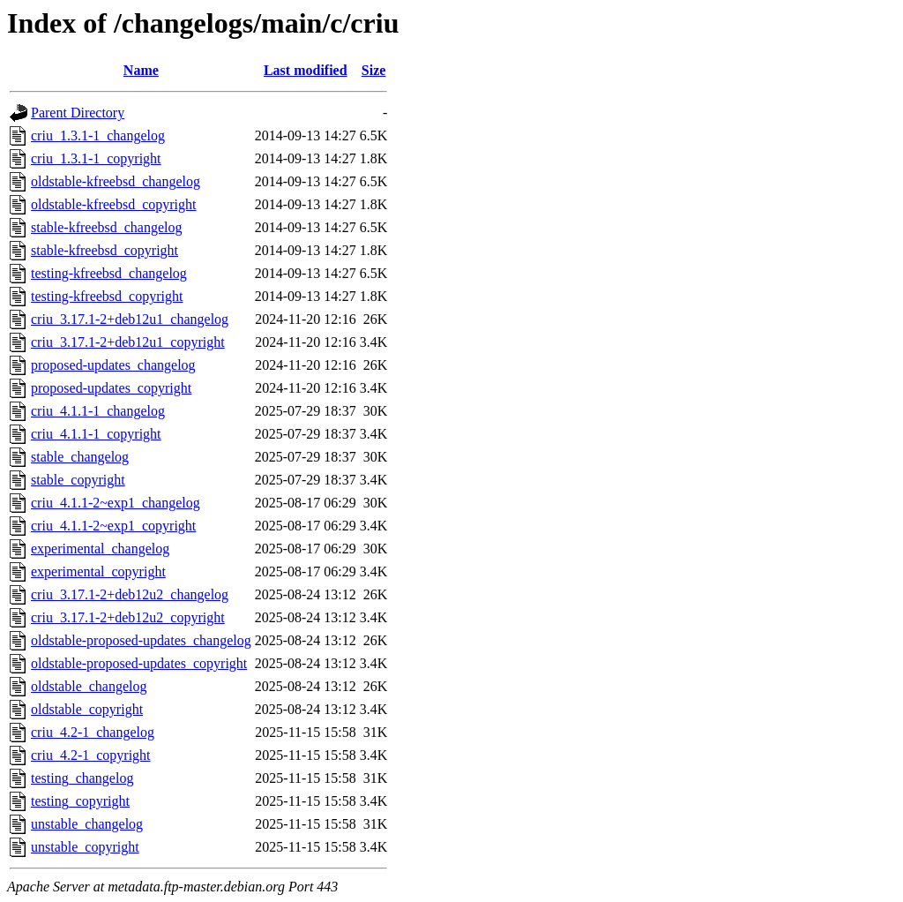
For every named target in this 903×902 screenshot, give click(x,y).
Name (141, 70)
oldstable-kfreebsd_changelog (115, 181)
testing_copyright (80, 800)
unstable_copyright (85, 846)
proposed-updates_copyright (111, 387)
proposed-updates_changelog (113, 364)
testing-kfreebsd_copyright (107, 296)
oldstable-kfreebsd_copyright (114, 204)
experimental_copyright (98, 571)
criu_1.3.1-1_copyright (96, 158)
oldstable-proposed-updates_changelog (141, 640)
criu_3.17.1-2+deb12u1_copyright (128, 342)
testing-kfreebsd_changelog (109, 273)
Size (374, 70)
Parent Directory (77, 112)
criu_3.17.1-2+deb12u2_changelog (129, 594)
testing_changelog (82, 777)
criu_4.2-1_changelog (92, 732)
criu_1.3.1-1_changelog (98, 135)
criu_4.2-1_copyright (91, 755)
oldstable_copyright (87, 709)
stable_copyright (78, 479)
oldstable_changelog (89, 686)
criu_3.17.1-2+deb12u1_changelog (129, 319)
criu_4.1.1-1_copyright (96, 433)
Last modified (305, 70)
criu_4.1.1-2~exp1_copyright (113, 525)
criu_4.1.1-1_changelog (98, 410)
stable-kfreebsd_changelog (106, 227)
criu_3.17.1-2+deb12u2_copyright (128, 617)
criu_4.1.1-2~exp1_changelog (115, 502)
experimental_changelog (100, 548)
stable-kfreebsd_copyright (104, 250)
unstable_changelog (87, 823)
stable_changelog (80, 456)
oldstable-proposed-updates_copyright (139, 663)
